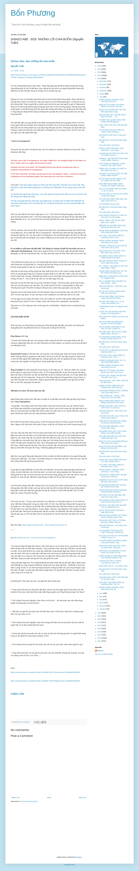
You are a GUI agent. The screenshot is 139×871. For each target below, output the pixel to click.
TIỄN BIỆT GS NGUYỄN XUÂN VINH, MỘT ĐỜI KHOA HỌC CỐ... (112, 226)
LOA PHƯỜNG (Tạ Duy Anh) (109, 204)
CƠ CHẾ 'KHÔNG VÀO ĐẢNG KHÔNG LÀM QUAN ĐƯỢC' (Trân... (113, 541)
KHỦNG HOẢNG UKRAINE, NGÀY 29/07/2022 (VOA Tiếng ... (111, 242)
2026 (99, 66)
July (101, 97)
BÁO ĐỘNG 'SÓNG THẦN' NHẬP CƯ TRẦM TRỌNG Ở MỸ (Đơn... (112, 257)
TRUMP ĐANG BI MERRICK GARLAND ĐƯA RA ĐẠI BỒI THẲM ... (113, 231)
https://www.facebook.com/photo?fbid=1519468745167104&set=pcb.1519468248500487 (45, 672)
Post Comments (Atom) (28, 801)
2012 (99, 641)
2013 (99, 638)
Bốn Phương (33, 12)
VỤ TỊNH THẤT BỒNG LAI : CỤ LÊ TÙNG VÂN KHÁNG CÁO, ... (111, 302)
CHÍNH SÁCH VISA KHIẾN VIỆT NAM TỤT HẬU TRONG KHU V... (112, 461)
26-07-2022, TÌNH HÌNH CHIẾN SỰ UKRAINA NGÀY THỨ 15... (111, 583)
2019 (99, 619)
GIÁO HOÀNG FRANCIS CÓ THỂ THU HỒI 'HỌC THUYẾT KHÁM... (113, 216)
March (101, 603)
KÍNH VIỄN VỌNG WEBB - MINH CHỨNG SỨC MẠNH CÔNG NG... (112, 185)
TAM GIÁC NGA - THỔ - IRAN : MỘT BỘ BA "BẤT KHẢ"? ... (113, 381)
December (103, 81)
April (101, 600)
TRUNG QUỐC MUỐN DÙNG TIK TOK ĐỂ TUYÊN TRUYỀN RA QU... (113, 272)
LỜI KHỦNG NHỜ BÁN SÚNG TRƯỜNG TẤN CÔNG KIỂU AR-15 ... (113, 391)
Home (49, 797)
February (102, 606)
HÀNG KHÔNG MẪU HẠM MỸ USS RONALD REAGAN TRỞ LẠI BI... (112, 402)
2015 (99, 632)
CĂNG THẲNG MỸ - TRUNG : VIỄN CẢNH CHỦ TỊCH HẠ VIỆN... (112, 397)
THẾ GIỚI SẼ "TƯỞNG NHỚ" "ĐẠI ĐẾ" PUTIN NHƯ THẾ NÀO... (113, 476)
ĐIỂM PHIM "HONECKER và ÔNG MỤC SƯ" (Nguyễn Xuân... (113, 277)
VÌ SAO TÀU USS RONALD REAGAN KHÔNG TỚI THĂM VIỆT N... (112, 312)
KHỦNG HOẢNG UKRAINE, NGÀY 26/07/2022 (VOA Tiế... (111, 588)
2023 (99, 75)
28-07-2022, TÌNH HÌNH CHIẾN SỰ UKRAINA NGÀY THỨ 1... (112, 356)
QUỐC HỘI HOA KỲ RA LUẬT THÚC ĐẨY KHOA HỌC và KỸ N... (112, 252)
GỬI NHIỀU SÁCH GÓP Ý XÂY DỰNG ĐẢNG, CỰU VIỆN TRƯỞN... (112, 432)
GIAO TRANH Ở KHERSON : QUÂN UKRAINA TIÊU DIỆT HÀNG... (112, 164)
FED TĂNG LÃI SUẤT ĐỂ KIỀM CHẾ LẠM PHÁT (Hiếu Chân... (112, 496)
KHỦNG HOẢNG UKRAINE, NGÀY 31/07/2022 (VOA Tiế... (111, 101)
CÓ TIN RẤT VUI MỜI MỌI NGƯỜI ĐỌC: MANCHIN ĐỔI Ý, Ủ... (113, 351)
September (103, 91)
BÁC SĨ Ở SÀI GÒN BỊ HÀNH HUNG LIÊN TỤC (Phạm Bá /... (112, 292)
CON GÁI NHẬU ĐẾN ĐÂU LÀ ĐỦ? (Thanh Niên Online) (111, 427)
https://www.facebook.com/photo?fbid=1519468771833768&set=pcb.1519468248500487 (45, 681)
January (102, 609)
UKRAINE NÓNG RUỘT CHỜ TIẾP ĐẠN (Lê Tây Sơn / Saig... (113, 578)
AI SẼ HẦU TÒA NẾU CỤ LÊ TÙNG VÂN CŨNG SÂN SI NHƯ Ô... (113, 417)
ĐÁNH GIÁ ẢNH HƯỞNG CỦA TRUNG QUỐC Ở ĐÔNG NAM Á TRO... (113, 516)
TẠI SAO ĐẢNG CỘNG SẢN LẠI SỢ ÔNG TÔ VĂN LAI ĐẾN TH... (112, 328)
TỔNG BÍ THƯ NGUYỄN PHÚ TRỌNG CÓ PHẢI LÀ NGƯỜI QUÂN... (113, 422)
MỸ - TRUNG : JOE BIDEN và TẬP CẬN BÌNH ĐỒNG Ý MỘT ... (113, 267)
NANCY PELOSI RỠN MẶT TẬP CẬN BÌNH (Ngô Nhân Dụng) (112, 111)
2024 (99, 72)
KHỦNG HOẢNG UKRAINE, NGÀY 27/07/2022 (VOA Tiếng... (111, 471)
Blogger (79, 857)
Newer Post (15, 797)
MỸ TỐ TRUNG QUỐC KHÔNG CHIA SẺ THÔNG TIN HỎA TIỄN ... (112, 180)
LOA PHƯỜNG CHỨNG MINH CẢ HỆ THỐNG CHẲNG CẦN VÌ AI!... (112, 338)
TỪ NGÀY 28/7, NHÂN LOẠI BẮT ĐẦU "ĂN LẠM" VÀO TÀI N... (113, 376)
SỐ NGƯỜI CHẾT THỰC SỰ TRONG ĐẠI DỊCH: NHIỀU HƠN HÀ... (112, 521)
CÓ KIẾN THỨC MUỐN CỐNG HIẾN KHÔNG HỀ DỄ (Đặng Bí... (112, 121)
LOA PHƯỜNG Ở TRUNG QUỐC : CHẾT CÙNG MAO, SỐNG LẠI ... (112, 531)
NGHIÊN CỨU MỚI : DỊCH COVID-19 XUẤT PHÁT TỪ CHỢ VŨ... (112, 407)
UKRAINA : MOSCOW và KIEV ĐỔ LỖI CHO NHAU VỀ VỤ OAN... (113, 247)
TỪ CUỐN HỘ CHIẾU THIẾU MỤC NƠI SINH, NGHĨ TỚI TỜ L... (113, 200)
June (101, 593)
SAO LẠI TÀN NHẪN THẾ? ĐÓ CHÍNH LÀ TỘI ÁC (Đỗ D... (113, 190)
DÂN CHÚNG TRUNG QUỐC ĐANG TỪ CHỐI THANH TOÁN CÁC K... (113, 501)
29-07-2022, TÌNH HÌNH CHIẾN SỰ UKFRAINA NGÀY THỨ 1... (111, 236)
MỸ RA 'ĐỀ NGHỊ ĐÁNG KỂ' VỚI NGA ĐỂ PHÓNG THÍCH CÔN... (112, 486)
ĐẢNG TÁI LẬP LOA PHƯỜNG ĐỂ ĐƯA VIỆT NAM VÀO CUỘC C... (113, 442)
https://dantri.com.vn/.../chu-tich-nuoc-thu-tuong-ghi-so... (35, 538)
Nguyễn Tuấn (17, 66)
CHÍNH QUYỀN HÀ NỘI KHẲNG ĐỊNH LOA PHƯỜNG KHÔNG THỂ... (113, 557)
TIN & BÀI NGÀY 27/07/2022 (109, 456)
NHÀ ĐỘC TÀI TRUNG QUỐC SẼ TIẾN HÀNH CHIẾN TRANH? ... (113, 175)
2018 (99, 622)
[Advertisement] (69, 829)
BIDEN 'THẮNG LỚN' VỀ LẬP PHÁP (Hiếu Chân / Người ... (112, 221)
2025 (99, 69)
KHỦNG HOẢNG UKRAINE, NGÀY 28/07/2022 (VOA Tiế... (111, 366)
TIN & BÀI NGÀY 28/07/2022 (109, 347)
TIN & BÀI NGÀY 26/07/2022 (109, 574)
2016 (99, 628)
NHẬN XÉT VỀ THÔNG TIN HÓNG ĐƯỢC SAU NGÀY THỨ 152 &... (111, 371)
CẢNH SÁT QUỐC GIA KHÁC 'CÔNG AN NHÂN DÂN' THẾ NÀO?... (112, 547)
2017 (99, 625)
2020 (99, 616)
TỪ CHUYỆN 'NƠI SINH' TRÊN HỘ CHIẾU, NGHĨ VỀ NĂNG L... (111, 131)
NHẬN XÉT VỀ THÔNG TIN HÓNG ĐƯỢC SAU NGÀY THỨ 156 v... (111, 106)
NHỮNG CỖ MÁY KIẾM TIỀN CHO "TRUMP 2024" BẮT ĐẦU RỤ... (111, 387)
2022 (99, 78)
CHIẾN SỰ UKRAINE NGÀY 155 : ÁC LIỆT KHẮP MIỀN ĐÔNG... (112, 361)
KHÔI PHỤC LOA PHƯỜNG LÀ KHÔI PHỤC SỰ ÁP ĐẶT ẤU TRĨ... (112, 552)
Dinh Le (21, 722)
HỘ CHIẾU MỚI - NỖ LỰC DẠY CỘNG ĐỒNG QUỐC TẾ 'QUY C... (113, 333)
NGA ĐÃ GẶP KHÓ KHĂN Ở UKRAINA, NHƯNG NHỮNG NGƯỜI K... (113, 491)
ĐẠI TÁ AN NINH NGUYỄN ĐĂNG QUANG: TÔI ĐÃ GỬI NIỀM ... (111, 323)
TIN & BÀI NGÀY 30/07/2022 (109, 145)
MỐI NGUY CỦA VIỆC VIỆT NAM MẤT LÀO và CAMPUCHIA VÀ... (113, 506)
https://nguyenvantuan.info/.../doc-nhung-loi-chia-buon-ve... (45, 525)
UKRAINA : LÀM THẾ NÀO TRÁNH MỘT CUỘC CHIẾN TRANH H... (113, 159)
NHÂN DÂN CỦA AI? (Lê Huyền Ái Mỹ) (113, 566)
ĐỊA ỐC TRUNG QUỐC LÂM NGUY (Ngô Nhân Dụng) (112, 511)
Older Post (82, 797)
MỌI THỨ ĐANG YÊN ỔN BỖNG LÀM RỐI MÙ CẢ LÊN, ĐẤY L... (112, 447)
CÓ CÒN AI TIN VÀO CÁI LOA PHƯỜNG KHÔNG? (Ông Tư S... (113, 536)
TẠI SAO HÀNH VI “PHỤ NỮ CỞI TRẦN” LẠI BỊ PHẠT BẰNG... (113, 195)
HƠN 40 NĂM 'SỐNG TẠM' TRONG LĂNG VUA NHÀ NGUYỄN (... (112, 297)
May (101, 596)
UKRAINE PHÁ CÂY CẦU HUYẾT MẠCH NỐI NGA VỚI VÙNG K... (113, 481)
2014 (99, 635)
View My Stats (69, 865)
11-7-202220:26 (17, 71)
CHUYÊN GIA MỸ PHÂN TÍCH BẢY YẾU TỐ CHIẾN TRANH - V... (113, 154)
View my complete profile (104, 654)
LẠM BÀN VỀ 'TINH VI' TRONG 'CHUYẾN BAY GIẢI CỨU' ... (110, 562)
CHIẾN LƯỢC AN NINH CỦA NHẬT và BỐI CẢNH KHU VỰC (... (112, 169)
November (103, 84)
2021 (99, 613)
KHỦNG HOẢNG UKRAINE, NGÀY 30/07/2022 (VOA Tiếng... (111, 149)
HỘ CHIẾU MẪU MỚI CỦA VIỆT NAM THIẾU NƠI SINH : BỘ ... (112, 437)
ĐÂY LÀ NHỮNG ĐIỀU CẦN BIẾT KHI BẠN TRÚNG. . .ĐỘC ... (112, 282)
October (102, 87)
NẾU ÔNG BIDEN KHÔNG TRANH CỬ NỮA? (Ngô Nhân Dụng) (113, 262)
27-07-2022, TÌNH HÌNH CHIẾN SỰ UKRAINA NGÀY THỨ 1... (111, 466)
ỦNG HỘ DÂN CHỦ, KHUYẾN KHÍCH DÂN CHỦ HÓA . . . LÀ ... (112, 116)
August (102, 94)
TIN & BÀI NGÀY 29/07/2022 (109, 212)
